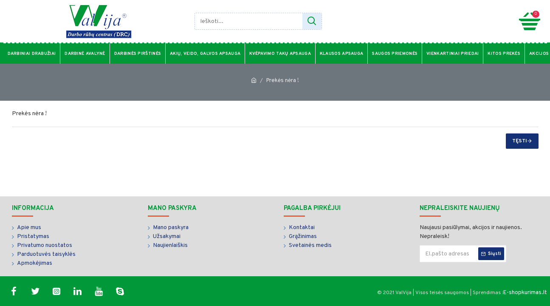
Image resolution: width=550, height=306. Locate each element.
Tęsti (519, 141)
